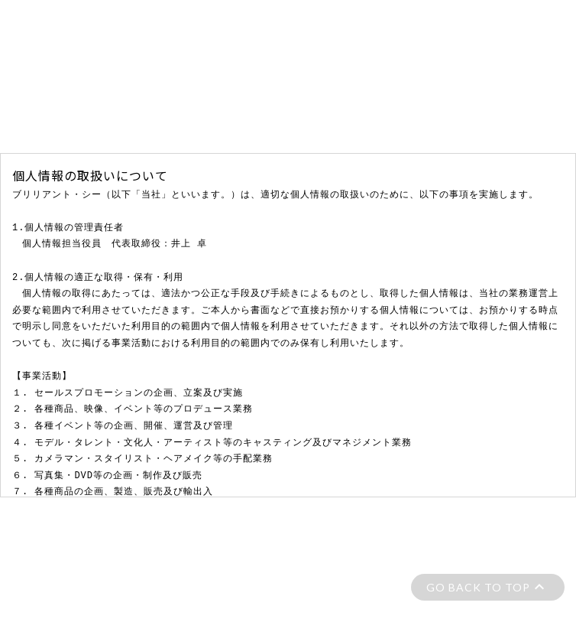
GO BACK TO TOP (478, 587)
